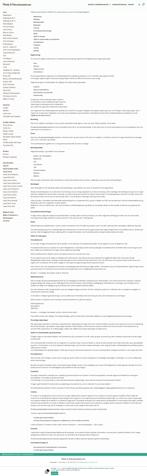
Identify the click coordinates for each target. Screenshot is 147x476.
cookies (59, 468)
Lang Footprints (9, 53)
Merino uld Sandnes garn (12, 79)
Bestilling (36, 19)
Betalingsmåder (38, 22)
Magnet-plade (8, 131)
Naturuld (6, 64)
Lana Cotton (7, 30)
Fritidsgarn (7, 58)
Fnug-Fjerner (8, 125)
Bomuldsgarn (8, 24)
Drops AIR (6, 76)
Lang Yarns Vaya (9, 203)
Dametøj (6, 105)
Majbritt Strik (8, 212)
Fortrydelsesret (38, 42)
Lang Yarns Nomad (10, 200)
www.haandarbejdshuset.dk (42, 127)
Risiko (35, 34)
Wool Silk (6, 90)
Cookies (36, 48)
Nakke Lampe (8, 134)
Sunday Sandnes (9, 87)
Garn (5, 12)
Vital (5, 67)
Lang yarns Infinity (10, 192)
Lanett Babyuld (9, 61)
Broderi (6, 151)
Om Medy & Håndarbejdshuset (98, 4)
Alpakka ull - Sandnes (11, 70)
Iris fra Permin (8, 27)
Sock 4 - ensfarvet (10, 47)
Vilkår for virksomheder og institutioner (46, 39)
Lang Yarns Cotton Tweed (12, 186)
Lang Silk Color (8, 177)
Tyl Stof (6, 221)
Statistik (36, 51)
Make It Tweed (8, 99)
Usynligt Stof (8, 145)
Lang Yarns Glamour (10, 174)
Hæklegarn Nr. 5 (9, 18)
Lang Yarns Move (9, 198)
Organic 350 (7, 82)
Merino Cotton (8, 32)
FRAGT (6, 166)
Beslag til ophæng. (10, 157)
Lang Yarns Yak (9, 206)
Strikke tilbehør (9, 122)
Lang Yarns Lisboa (10, 195)
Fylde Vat (6, 128)
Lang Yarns (7, 172)
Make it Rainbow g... (11, 215)
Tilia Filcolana (8, 41)
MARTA (6, 111)
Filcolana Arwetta (10, 96)
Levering (36, 28)
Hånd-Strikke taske (10, 169)
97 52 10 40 (83, 462)
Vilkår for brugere (39, 36)
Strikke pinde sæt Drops (12, 142)
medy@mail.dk (92, 462)
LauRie (5, 108)
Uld (4, 56)
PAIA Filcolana (8, 84)
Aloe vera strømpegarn (11, 50)
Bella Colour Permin (10, 38)
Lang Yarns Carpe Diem (11, 183)
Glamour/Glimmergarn (11, 93)
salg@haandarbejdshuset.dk (41, 115)
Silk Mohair (7, 35)
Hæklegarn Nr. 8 (9, 21)
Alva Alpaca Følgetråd (11, 73)
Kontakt (131, 4)
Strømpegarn (8, 44)
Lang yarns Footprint (11, 189)
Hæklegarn (7, 15)
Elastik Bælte (8, 163)
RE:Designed (8, 218)
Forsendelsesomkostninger (42, 31)
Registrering (37, 16)
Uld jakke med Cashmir (12, 116)
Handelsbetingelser (119, 4)
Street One (7, 113)
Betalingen (36, 25)
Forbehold (36, 45)
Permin (6, 154)
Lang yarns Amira (10, 180)
